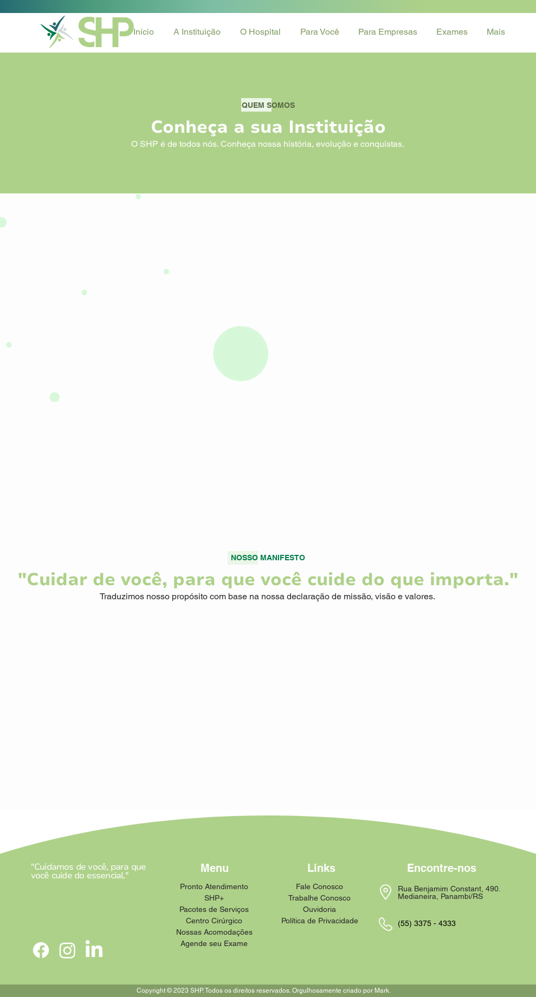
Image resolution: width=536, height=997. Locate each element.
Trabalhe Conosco (319, 898)
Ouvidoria (319, 909)
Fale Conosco (319, 886)
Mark (381, 990)
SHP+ (214, 898)
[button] (198, 31)
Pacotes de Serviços (214, 909)
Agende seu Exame (214, 943)
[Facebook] (40, 950)
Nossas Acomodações (214, 932)
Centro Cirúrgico (214, 920)
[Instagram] (67, 950)
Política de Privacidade (319, 920)
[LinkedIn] (94, 950)
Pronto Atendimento (214, 886)
